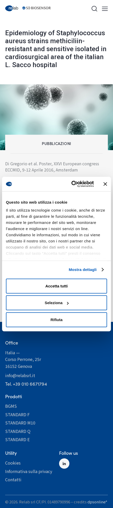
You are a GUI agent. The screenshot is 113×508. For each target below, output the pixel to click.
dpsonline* (97, 501)
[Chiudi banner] (105, 184)
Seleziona (57, 303)
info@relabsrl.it (20, 375)
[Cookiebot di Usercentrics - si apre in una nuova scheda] (71, 184)
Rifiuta (57, 319)
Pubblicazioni (56, 143)
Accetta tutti (56, 286)
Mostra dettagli (82, 269)
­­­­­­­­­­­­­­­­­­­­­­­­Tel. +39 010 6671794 (26, 383)
